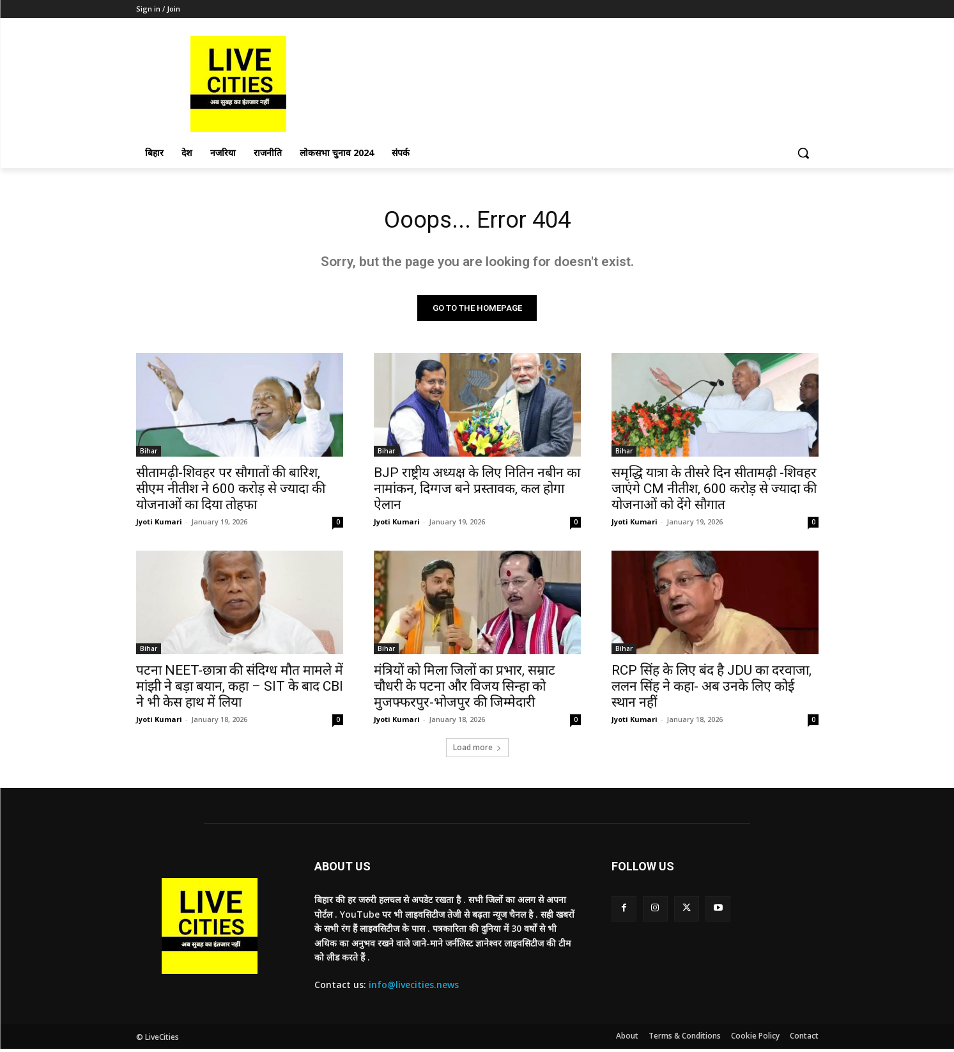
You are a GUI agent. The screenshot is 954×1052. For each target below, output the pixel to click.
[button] (803, 152)
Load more (477, 750)
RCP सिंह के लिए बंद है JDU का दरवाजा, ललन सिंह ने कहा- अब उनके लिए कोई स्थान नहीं (712, 689)
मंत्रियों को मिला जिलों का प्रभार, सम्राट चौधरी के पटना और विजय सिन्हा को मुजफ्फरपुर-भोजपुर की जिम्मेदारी (464, 689)
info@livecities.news (414, 988)
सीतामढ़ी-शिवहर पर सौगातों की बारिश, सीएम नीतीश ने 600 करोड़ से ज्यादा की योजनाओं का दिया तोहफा (230, 491)
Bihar (148, 454)
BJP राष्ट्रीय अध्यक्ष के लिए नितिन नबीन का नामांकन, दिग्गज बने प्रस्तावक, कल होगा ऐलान (477, 491)
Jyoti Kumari (159, 525)
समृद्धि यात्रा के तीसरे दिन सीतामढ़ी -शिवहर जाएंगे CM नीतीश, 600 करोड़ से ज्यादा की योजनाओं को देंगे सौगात (714, 491)
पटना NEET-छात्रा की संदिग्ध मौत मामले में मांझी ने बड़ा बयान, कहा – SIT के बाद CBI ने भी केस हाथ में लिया (239, 689)
